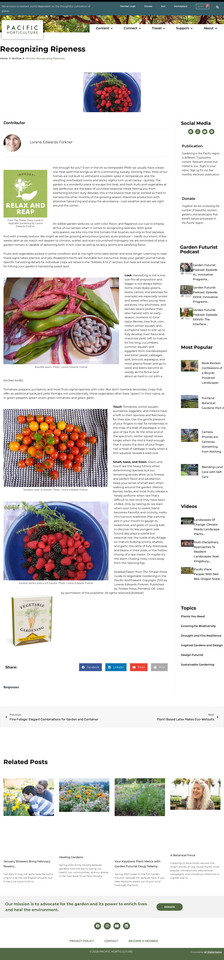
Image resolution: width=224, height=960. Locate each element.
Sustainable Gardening (197, 664)
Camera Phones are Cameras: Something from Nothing (211, 441)
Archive (17, 58)
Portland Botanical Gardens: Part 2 (213, 403)
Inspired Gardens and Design (202, 645)
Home (4, 58)
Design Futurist (192, 655)
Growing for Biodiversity (198, 626)
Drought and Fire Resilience (201, 635)
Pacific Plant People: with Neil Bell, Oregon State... (208, 574)
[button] (104, 28)
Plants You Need (193, 616)
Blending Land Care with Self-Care (212, 472)
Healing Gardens (71, 857)
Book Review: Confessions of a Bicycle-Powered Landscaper (212, 372)
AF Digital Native (213, 952)
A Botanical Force (182, 855)
